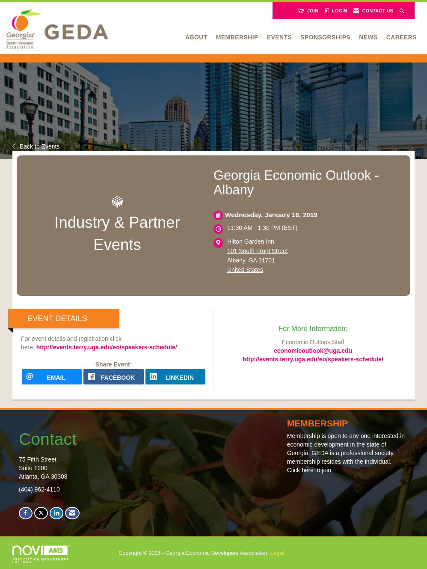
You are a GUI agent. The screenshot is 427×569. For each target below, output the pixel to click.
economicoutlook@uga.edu (313, 350)
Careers (401, 37)
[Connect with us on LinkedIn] (56, 513)
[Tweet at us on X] (41, 513)
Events (279, 37)
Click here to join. (310, 470)
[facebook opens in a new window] (113, 376)
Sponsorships (325, 37)
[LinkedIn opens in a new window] (175, 376)
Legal (277, 553)
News (368, 37)
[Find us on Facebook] (26, 513)
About (196, 37)
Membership (237, 37)
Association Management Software (41, 554)
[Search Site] (403, 10)
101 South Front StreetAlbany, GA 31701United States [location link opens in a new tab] (257, 260)
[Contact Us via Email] (72, 513)
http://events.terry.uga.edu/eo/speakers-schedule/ (106, 347)
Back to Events (35, 146)
